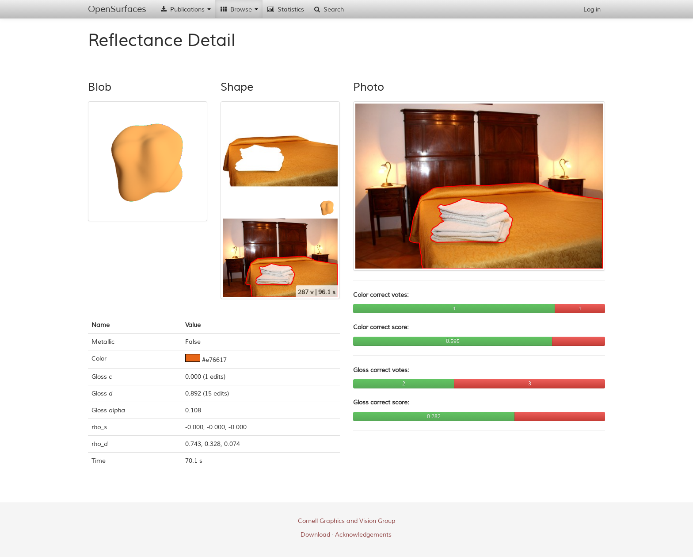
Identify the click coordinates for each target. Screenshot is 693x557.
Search (328, 9)
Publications (185, 9)
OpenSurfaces (117, 9)
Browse (239, 9)
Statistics (285, 9)
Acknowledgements (363, 534)
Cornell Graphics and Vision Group (346, 521)
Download (315, 534)
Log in (592, 9)
